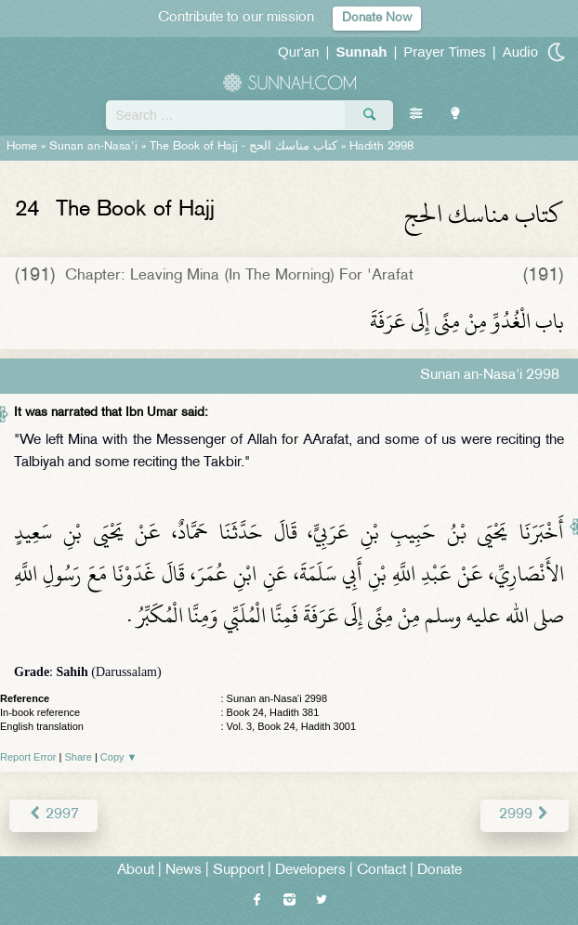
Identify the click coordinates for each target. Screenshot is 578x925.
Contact (381, 871)
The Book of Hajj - (243, 146)
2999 (524, 815)
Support (238, 871)
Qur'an (299, 51)
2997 (53, 815)
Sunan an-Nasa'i (93, 146)
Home (22, 146)
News (183, 871)
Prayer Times (444, 51)
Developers (310, 871)
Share (78, 756)
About (135, 871)
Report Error (28, 756)
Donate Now (377, 18)
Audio (520, 51)
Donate (439, 871)
